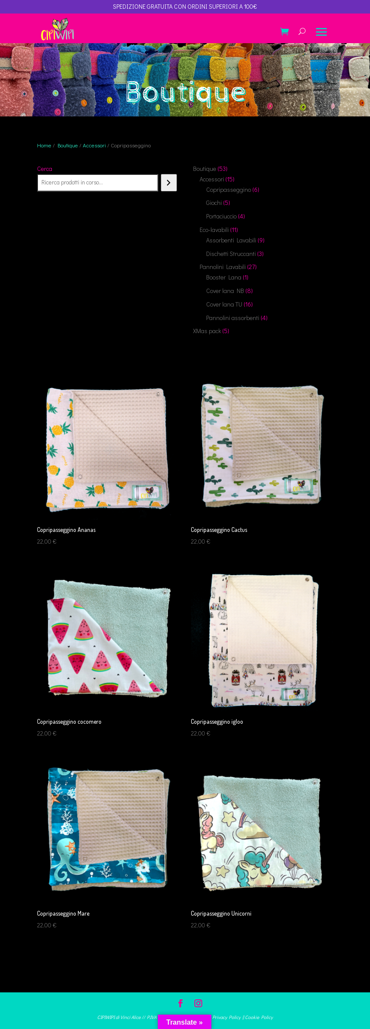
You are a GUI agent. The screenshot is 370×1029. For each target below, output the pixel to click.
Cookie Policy (259, 1017)
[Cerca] (169, 182)
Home (44, 145)
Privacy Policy (226, 1017)
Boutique (68, 145)
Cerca (44, 168)
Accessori (94, 145)
